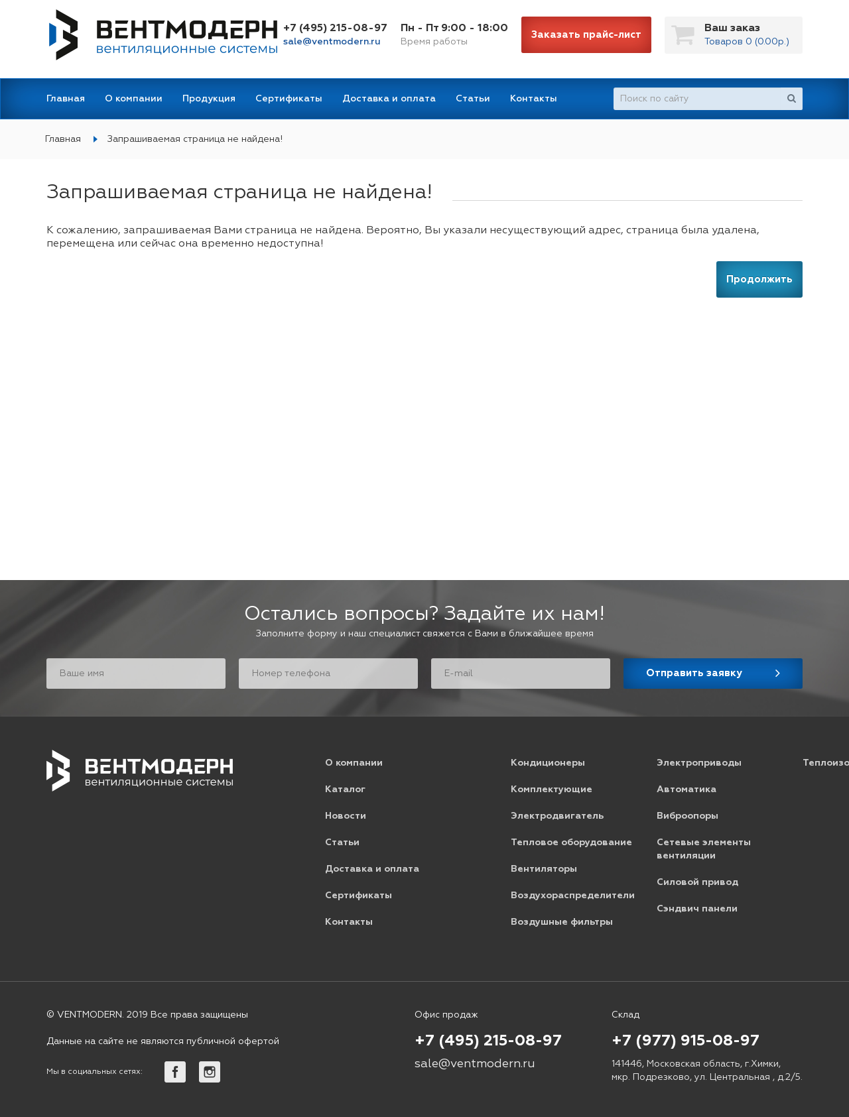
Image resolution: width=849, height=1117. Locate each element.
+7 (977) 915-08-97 (685, 1041)
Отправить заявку (694, 673)
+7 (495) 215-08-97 (335, 28)
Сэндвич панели (697, 908)
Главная (65, 98)
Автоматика (686, 789)
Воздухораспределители (573, 895)
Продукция (208, 98)
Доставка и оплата (389, 98)
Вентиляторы (544, 869)
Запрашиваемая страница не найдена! (195, 139)
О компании (134, 98)
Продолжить (759, 279)
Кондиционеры (548, 763)
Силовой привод (697, 882)
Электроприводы (699, 763)
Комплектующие (551, 789)
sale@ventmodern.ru (332, 41)
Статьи (473, 98)
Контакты (533, 98)
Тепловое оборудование (571, 842)
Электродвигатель (557, 816)
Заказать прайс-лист (586, 35)
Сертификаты (288, 98)
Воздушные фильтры (562, 922)
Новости (345, 816)
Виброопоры (687, 816)
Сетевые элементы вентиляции (704, 849)
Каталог (345, 789)
